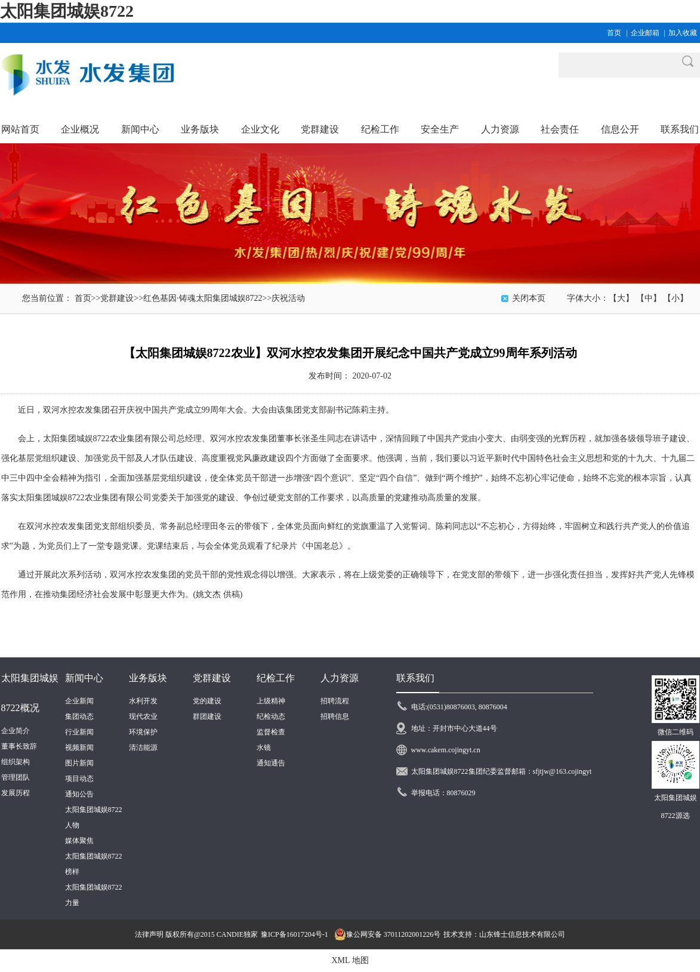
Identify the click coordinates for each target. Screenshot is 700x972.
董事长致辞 (19, 746)
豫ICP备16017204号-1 (294, 934)
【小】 (675, 298)
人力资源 (339, 678)
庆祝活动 (288, 298)
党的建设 (207, 701)
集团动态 (79, 716)
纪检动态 (271, 716)
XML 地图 (349, 960)
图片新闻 (79, 763)
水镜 (264, 747)
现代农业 (143, 716)
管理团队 (15, 777)
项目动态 (79, 778)
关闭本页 (528, 298)
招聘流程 (334, 701)
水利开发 (143, 701)
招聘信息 (334, 716)
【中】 (648, 298)
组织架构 (15, 762)
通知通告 (271, 763)
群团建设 (207, 716)
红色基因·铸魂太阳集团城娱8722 (203, 298)
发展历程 (15, 793)
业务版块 (148, 678)
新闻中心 (84, 678)
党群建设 (117, 298)
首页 (614, 33)
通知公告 (79, 794)
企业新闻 (79, 701)
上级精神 (271, 701)
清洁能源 (143, 747)
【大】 (621, 298)
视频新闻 (79, 747)
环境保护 (143, 732)
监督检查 (271, 732)
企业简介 (15, 731)
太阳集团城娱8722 (67, 11)
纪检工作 (276, 678)
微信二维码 (675, 732)
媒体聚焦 (79, 840)
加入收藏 (682, 33)
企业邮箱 (645, 33)
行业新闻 (79, 732)
